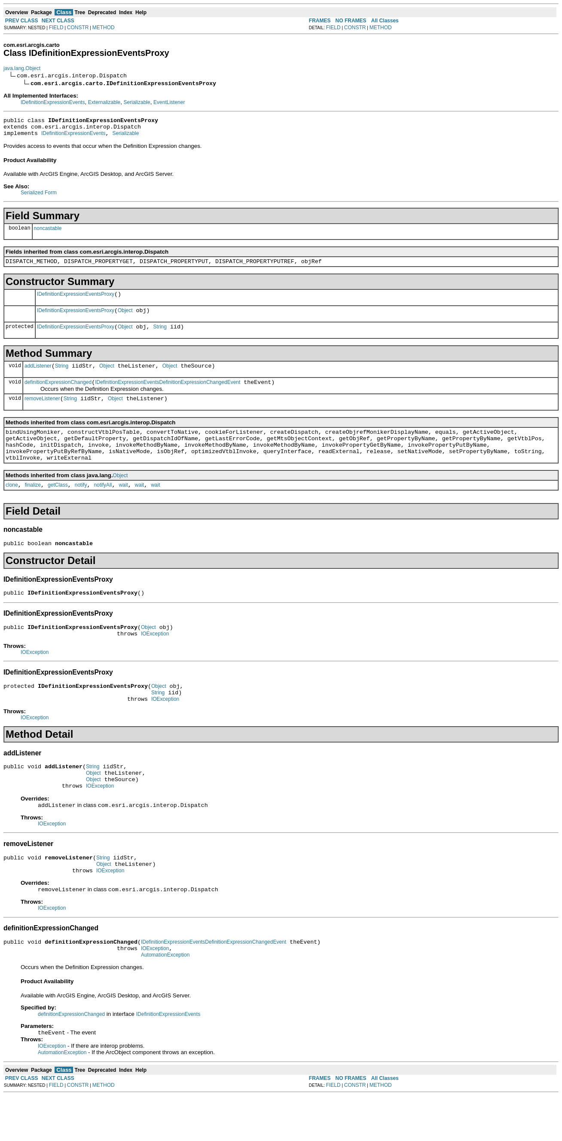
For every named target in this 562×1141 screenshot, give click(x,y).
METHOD (103, 28)
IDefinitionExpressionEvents (53, 102)
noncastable (48, 232)
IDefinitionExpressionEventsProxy (75, 301)
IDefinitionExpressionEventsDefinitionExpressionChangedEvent (167, 394)
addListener (38, 376)
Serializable (137, 102)
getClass (58, 506)
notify (81, 506)
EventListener (169, 102)
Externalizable (104, 102)
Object (125, 318)
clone (12, 506)
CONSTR (78, 28)
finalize (33, 506)
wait (123, 506)
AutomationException (165, 999)
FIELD (56, 28)
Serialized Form (39, 196)
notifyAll (103, 506)
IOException (155, 659)
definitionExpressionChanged (58, 394)
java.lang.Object (21, 68)
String (160, 336)
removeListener (42, 411)
